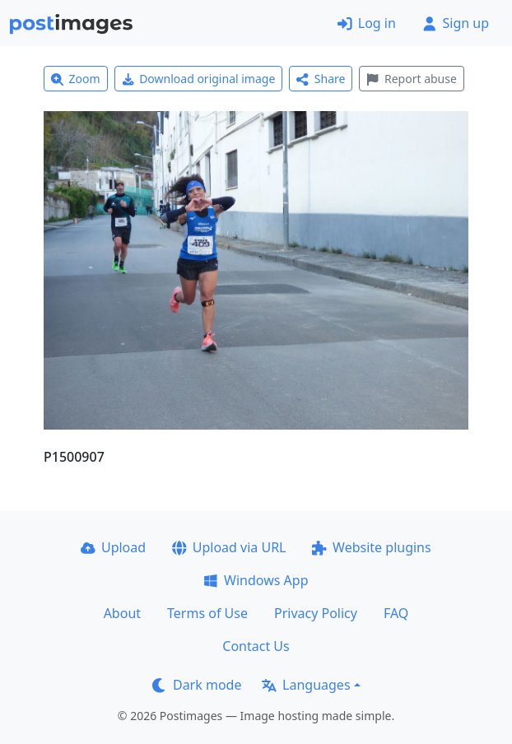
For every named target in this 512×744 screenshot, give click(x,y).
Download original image (199, 78)
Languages (306, 685)
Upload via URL (229, 547)
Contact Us (255, 646)
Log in (366, 23)
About (122, 613)
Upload (113, 547)
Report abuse (411, 78)
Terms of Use (207, 613)
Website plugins (371, 547)
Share (320, 78)
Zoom (75, 78)
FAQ (396, 613)
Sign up (455, 23)
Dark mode (196, 685)
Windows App (255, 580)
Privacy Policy (315, 613)
